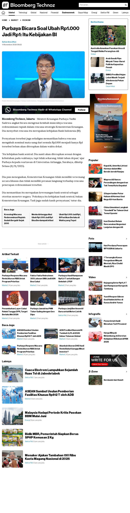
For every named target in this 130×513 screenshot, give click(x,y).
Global (33, 13)
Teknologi (23, 13)
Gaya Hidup (83, 13)
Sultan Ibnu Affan (9, 42)
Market (12, 13)
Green (115, 13)
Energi (94, 13)
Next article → (43, 244)
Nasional (43, 13)
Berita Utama (97, 22)
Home (4, 20)
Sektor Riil (105, 13)
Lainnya (125, 13)
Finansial (54, 13)
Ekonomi (26, 20)
